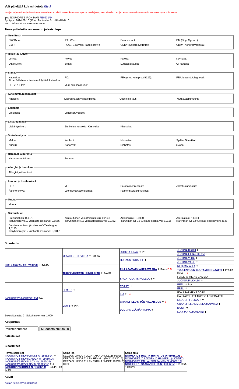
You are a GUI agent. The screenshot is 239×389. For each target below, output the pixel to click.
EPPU (180, 288)
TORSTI (124, 286)
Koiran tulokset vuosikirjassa (21, 383)
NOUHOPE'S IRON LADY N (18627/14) (28, 361)
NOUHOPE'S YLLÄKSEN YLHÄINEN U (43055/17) (154, 358)
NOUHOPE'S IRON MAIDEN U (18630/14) (29, 358)
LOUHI (67, 305)
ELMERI (67, 290)
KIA (122, 294)
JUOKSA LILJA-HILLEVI (191, 254)
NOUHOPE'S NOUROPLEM (21, 298)
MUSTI (181, 307)
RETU (180, 284)
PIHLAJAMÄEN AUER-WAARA (138, 269)
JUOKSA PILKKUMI (188, 280)
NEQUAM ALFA (186, 266)
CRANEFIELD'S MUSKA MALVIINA (197, 303)
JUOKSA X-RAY (129, 252)
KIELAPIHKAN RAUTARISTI (21, 265)
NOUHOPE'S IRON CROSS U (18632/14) (29, 355)
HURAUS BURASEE (132, 260)
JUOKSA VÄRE (186, 262)
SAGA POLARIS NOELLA (135, 278)
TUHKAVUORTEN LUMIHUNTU (81, 273)
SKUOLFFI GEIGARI (189, 299)
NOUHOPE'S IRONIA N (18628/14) (25, 367)
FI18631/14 (46, 17)
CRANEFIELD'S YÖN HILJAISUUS (140, 301)
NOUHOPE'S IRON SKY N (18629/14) (27, 364)
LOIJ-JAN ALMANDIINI (190, 311)
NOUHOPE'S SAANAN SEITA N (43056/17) (150, 364)
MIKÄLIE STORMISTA (75, 256)
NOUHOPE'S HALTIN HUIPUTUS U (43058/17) (152, 355)
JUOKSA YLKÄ (186, 258)
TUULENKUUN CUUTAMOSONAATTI (199, 270)
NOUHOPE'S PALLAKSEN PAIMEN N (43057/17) (153, 361)
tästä (47, 6)
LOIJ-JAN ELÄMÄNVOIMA (135, 309)
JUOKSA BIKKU (186, 250)
